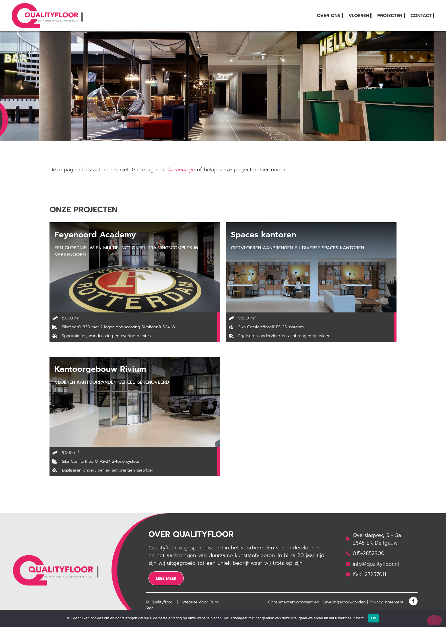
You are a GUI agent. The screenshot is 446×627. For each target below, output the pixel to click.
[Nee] (434, 620)
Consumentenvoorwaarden (293, 602)
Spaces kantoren (263, 235)
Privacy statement (386, 602)
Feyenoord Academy (95, 235)
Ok (373, 618)
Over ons (328, 15)
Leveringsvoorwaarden (344, 602)
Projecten (389, 15)
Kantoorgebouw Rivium (100, 369)
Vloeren (358, 15)
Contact (420, 15)
